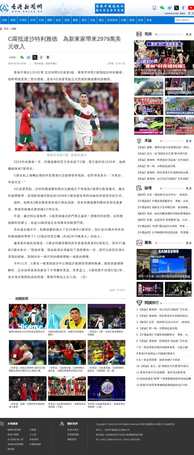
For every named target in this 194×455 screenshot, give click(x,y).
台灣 (32, 20)
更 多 (189, 34)
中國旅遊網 (35, 444)
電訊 (84, 20)
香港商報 (33, 439)
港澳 (13, 20)
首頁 (6, 28)
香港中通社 (73, 429)
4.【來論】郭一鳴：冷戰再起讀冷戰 (156, 328)
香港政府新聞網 (15, 444)
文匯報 (32, 429)
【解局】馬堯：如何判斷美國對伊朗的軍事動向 (163, 213)
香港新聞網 (73, 434)
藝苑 (132, 20)
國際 (49, 20)
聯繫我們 (71, 439)
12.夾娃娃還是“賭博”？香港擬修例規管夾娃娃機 (163, 378)
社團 (123, 20)
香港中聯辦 (13, 434)
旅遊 (140, 20)
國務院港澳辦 (14, 429)
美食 (149, 20)
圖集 (75, 20)
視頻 (67, 20)
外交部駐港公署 (15, 439)
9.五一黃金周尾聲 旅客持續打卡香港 (158, 359)
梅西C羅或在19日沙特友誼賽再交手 (27, 331)
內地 (41, 20)
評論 (92, 20)
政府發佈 (112, 20)
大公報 (32, 434)
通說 (101, 20)
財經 (58, 20)
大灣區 (23, 20)
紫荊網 (10, 449)
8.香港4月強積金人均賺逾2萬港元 (155, 353)
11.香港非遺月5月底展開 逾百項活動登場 (160, 372)
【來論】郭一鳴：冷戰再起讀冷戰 (155, 166)
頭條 (4, 20)
